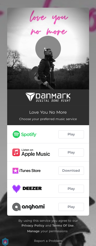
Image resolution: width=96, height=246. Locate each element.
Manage (33, 231)
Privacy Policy (33, 225)
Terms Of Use (63, 225)
